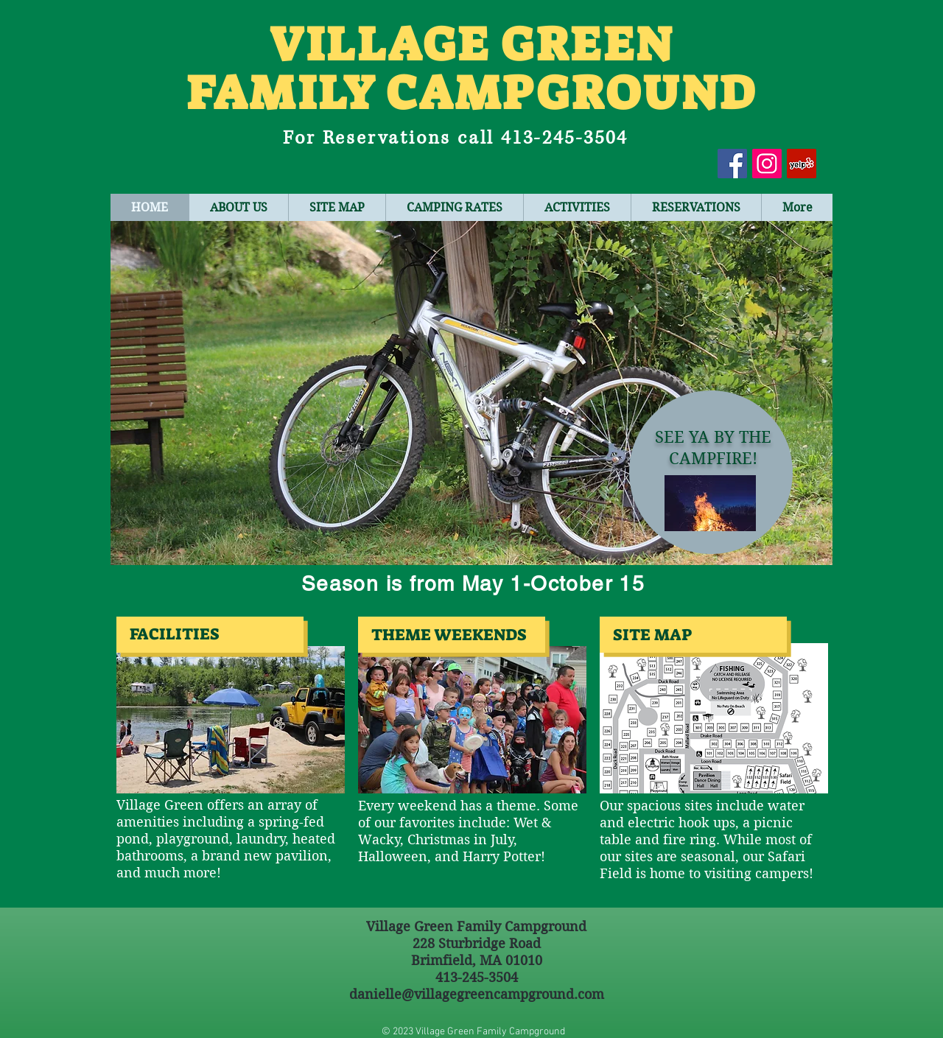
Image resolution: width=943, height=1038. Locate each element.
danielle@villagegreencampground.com (476, 994)
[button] (471, 393)
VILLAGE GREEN (471, 44)
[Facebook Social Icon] (732, 163)
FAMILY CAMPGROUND (471, 93)
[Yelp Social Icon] (801, 163)
